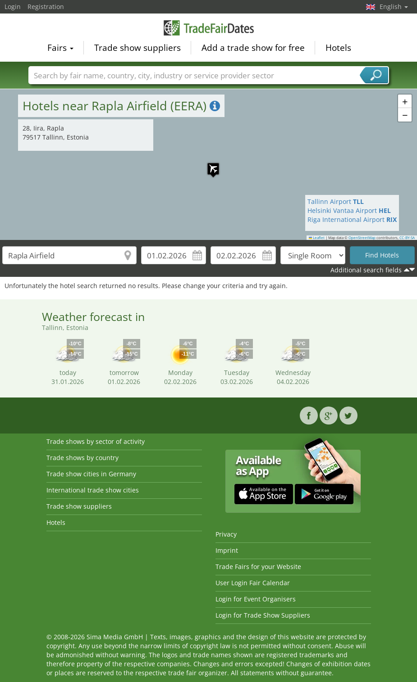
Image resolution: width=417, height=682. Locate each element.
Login (13, 6)
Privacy (226, 534)
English (394, 6)
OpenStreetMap (362, 237)
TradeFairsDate (209, 28)
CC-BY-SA (407, 237)
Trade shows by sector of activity (95, 441)
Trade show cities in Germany (91, 474)
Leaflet (317, 237)
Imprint (226, 550)
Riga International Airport (352, 219)
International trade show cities (92, 490)
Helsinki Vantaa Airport (349, 210)
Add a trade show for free (253, 48)
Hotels (338, 48)
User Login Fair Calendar (252, 582)
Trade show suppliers (137, 48)
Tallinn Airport (335, 201)
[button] (208, 164)
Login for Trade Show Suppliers (262, 615)
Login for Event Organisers (255, 599)
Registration (45, 6)
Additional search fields (366, 270)
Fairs (60, 48)
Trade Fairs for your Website (258, 566)
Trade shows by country (82, 457)
